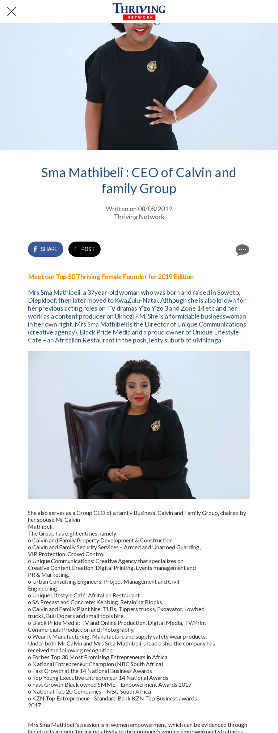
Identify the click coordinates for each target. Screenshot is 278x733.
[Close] (11, 11)
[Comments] (241, 250)
